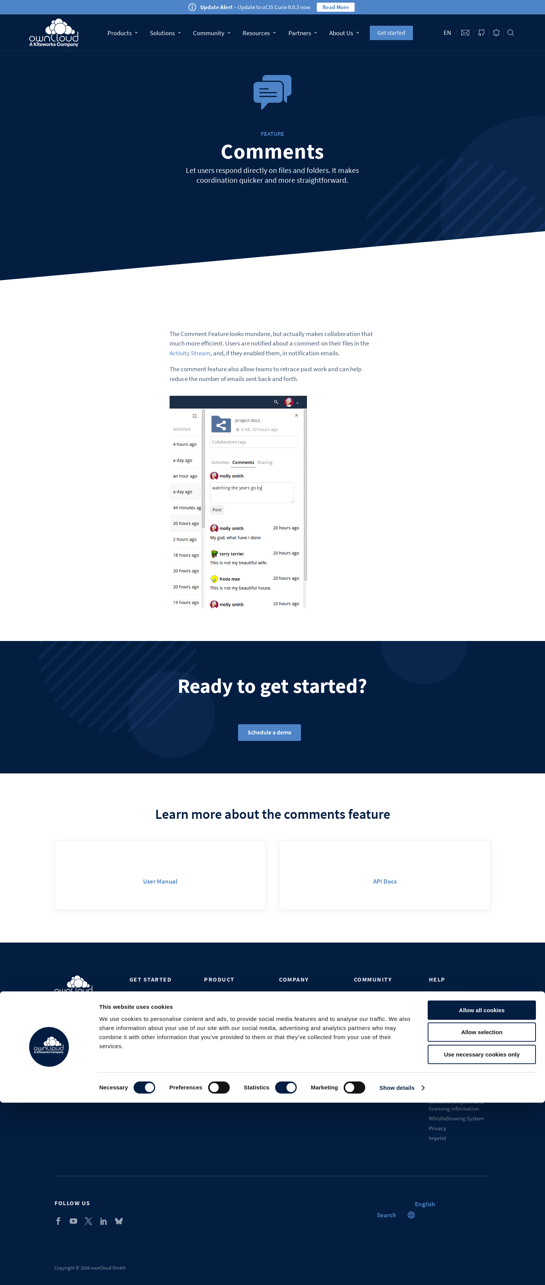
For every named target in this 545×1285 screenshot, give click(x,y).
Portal (436, 1032)
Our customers (296, 1012)
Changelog (217, 1062)
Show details (397, 1270)
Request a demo (447, 1052)
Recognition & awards (305, 1071)
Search (511, 33)
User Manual (160, 881)
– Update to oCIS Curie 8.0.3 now (255, 7)
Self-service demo (150, 1042)
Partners (302, 33)
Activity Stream (190, 353)
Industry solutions (225, 1052)
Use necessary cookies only (482, 1237)
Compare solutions (226, 1042)
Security (213, 1071)
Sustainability (295, 1081)
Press (285, 1042)
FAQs (434, 1022)
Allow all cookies (482, 1192)
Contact (465, 32)
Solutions (165, 33)
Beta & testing (370, 1012)
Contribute (366, 993)
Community (211, 33)
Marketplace (368, 1032)
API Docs (385, 881)
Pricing (212, 1022)
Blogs (285, 1052)
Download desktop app (156, 1003)
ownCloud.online (149, 1022)
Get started (391, 32)
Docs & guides (445, 993)
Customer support (450, 1012)
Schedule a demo (269, 732)
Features (214, 1012)
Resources (259, 33)
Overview (215, 993)
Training (438, 1042)
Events (286, 1003)
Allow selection (481, 1215)
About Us (344, 33)
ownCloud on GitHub (481, 33)
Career (286, 1032)
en (447, 32)
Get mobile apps (148, 1012)
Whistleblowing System (456, 1118)
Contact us (291, 1062)
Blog (496, 33)
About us (289, 993)
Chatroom (366, 1042)
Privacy (437, 1128)
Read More (335, 7)
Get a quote (217, 1081)
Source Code (368, 1003)
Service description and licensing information (456, 1105)
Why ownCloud (222, 1003)
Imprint (437, 1138)
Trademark (441, 1091)
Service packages (449, 1003)
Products (122, 33)
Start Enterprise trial (153, 1032)
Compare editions (225, 1032)
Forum (361, 1022)
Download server (149, 993)
